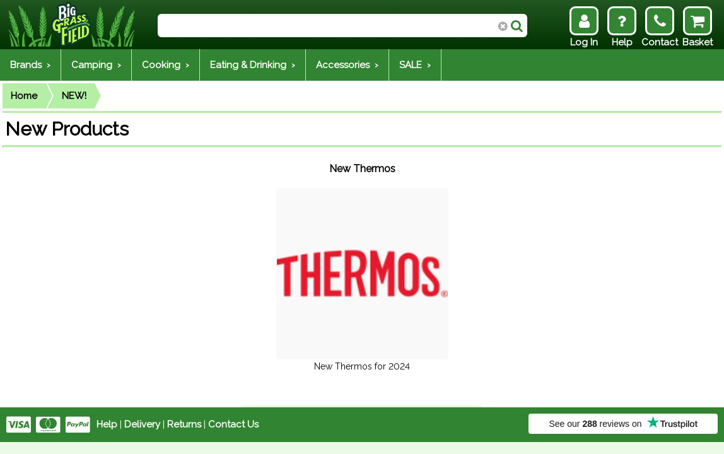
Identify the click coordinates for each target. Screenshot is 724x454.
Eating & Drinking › (252, 65)
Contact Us (233, 424)
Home (24, 96)
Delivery (142, 424)
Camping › (96, 65)
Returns (184, 424)
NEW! (74, 96)
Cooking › (165, 65)
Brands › (30, 65)
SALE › (415, 65)
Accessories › (347, 65)
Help (106, 424)
